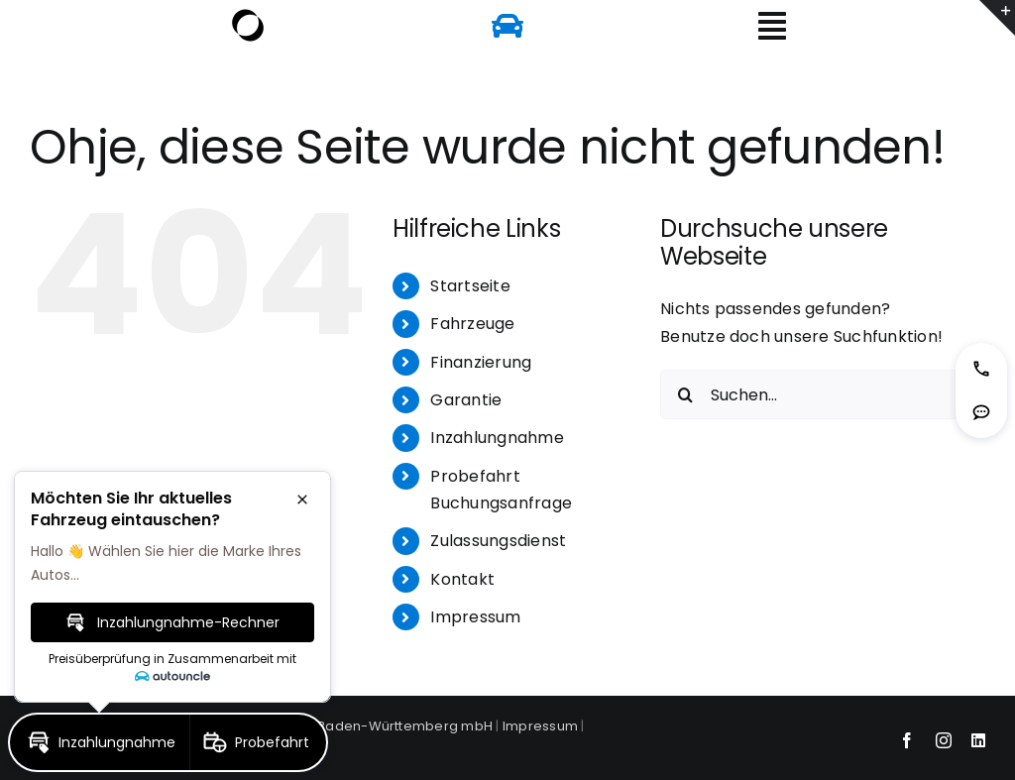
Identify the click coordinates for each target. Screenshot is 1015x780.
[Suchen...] (809, 394)
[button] (981, 369)
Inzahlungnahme (496, 437)
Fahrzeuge (472, 323)
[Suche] (685, 394)
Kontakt (462, 579)
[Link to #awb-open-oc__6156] (772, 26)
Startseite (469, 286)
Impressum (475, 617)
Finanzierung (480, 362)
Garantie (466, 400)
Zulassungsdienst (498, 540)
